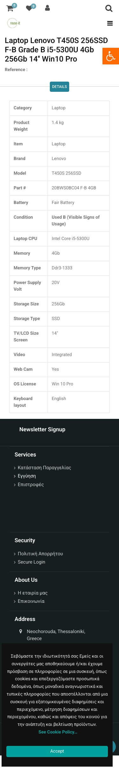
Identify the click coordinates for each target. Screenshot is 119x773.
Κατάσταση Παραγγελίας (44, 467)
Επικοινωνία (31, 601)
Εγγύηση (27, 476)
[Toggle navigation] (108, 23)
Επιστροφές (31, 484)
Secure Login (31, 562)
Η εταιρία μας (33, 593)
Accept (57, 751)
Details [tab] (59, 87)
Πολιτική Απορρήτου (40, 554)
